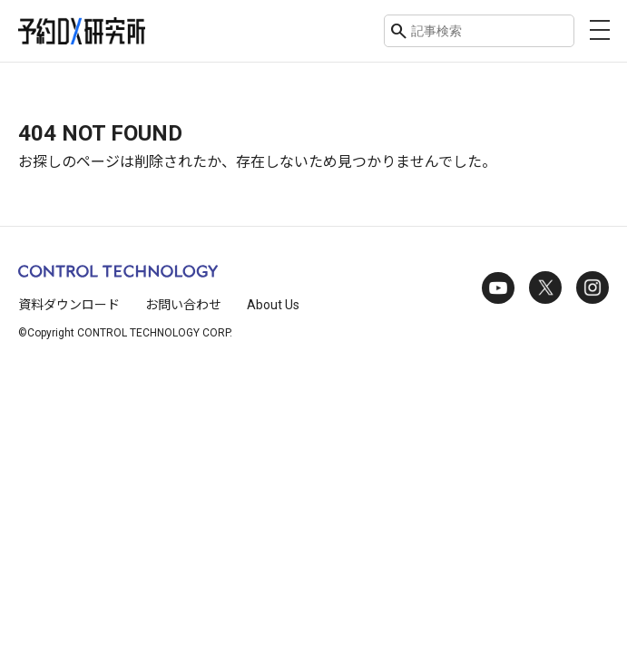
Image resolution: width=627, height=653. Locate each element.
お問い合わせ (183, 304)
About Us (273, 304)
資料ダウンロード (69, 304)
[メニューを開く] (600, 30)
